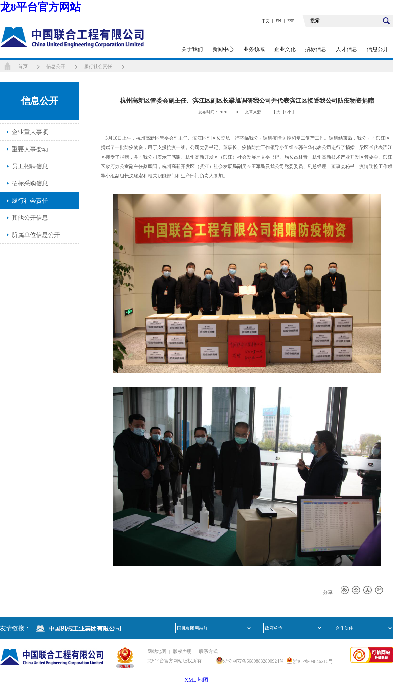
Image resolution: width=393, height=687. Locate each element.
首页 (23, 66)
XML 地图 (197, 680)
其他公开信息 (30, 217)
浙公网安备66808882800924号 (253, 661)
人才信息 (346, 49)
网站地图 (156, 651)
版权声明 (182, 651)
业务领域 (254, 49)
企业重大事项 (30, 132)
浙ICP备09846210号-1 (315, 661)
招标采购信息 (30, 183)
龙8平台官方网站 (40, 7)
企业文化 (285, 49)
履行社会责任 (98, 66)
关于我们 (192, 49)
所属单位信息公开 (36, 234)
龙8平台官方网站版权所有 (174, 660)
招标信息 (315, 49)
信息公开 (377, 49)
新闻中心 (223, 49)
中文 (266, 20)
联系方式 (208, 651)
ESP (290, 20)
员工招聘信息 (30, 166)
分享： (330, 592)
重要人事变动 (30, 149)
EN (278, 20)
